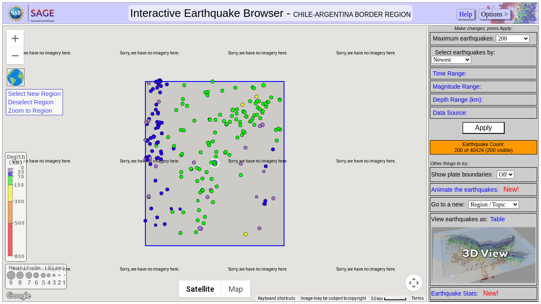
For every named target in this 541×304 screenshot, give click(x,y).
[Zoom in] (15, 38)
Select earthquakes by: (465, 52)
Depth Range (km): (458, 99)
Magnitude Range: (457, 86)
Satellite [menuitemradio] (200, 289)
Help (465, 14)
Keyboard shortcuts (276, 298)
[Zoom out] (15, 55)
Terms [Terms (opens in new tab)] (418, 298)
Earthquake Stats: (464, 293)
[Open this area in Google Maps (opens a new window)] (19, 295)
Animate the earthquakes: (475, 189)
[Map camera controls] (413, 282)
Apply (483, 127)
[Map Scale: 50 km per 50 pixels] (389, 298)
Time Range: (450, 73)
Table (497, 219)
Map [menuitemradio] (236, 289)
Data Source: (450, 112)
